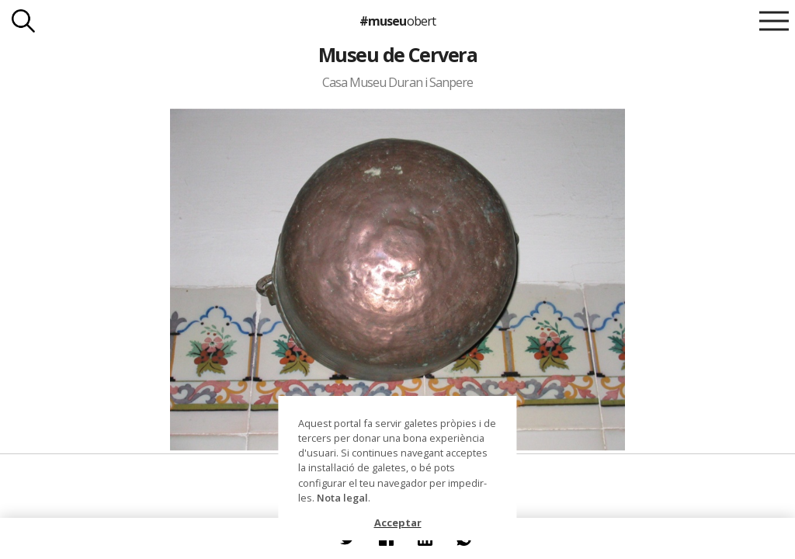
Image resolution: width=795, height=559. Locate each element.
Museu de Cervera (397, 54)
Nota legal (342, 498)
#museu (397, 21)
